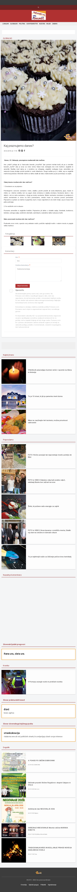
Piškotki (43, 887)
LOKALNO (6, 24)
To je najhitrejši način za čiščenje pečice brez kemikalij (49, 559)
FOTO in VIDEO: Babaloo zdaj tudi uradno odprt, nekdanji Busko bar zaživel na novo (46, 484)
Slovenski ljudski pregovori (14, 647)
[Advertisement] (38, 614)
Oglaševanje (52, 887)
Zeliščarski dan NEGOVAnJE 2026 (41, 812)
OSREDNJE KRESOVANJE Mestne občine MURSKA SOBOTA (48, 831)
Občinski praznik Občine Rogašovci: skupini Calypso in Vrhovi (49, 786)
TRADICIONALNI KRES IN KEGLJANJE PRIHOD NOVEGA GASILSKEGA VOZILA (50, 851)
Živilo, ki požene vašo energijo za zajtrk (43, 509)
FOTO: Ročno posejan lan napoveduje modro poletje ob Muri (50, 458)
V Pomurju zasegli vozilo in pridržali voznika (45, 684)
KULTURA (42, 24)
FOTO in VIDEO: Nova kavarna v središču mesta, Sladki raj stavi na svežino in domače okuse (49, 534)
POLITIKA (22, 24)
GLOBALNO (14, 24)
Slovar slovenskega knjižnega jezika (18, 726)
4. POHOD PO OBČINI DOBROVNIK (41, 763)
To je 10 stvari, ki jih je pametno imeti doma (45, 399)
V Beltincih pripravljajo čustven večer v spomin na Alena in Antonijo (50, 374)
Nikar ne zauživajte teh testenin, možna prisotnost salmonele (48, 424)
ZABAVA (54, 24)
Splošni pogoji (34, 887)
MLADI (48, 24)
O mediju (24, 887)
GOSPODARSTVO (32, 24)
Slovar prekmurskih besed (14, 703)
